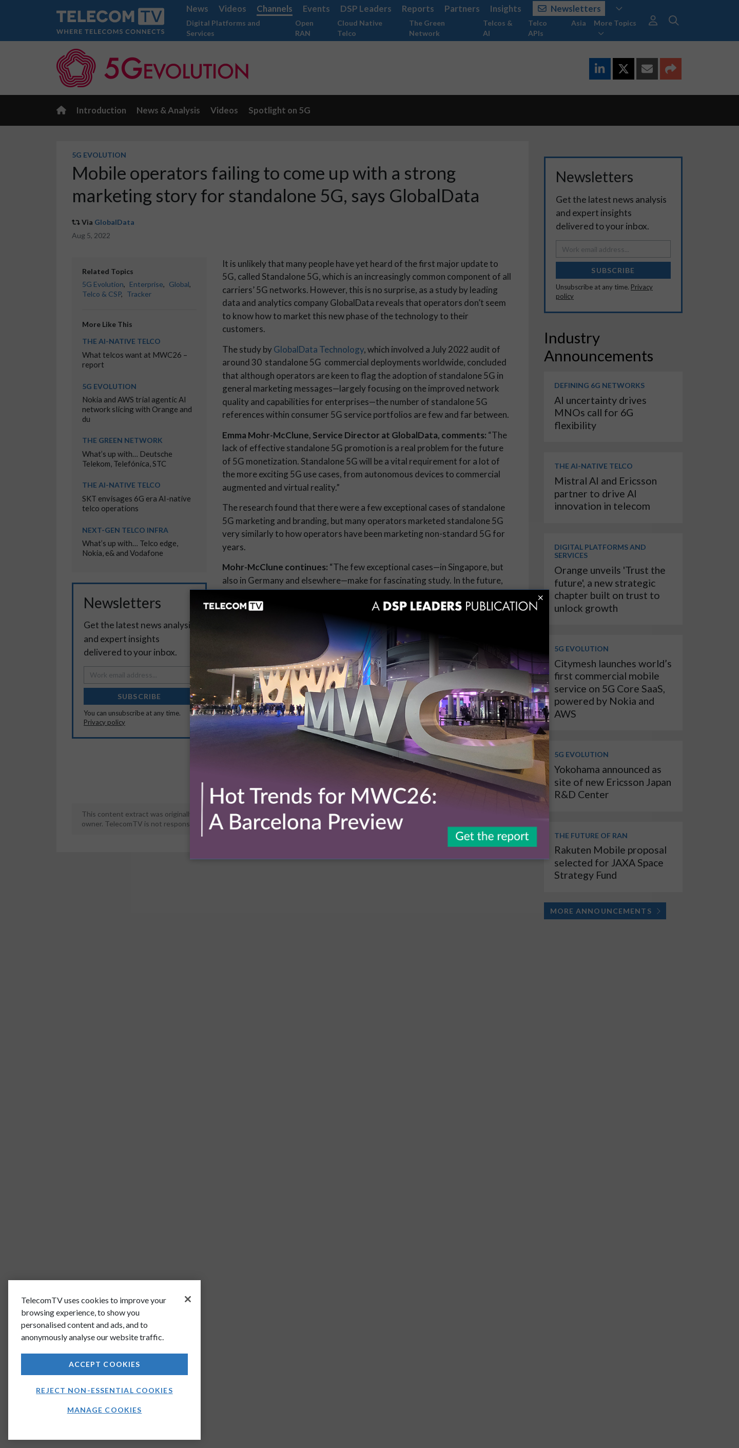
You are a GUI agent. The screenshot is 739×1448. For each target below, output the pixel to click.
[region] (104, 1360)
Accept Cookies (105, 1364)
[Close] (188, 1299)
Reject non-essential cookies (104, 1390)
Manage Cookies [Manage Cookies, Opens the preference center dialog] (104, 1409)
